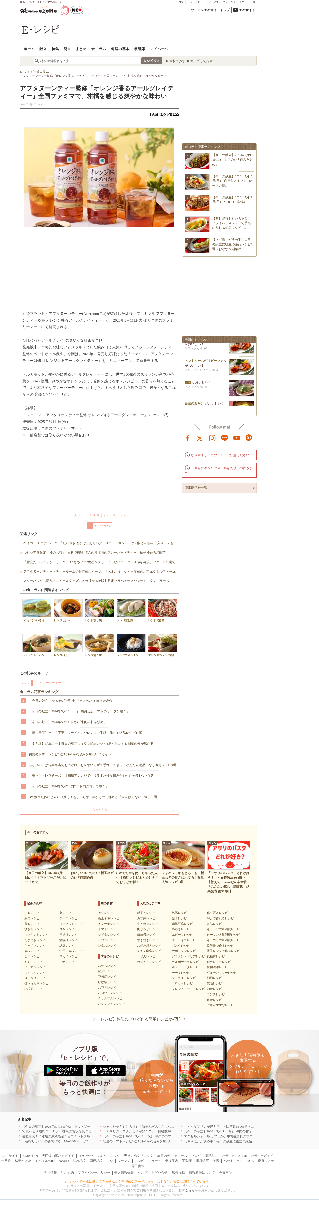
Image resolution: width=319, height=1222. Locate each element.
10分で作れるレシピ (220, 918)
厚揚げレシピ (68, 934)
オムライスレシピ (184, 940)
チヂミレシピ (181, 972)
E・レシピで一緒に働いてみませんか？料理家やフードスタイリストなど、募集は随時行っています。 (138, 1181)
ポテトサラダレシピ (185, 967)
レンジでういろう (36, 610)
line (224, 437)
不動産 (187, 1161)
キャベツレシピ (34, 945)
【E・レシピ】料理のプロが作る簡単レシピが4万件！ (138, 1019)
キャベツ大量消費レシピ (223, 929)
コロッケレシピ (182, 983)
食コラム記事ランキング (39, 692)
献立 (43, 48)
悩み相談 (79, 1161)
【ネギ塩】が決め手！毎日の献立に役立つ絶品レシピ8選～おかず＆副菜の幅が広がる (91, 743)
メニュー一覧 (247, 2)
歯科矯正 (202, 1161)
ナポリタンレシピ (184, 951)
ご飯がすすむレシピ (220, 1005)
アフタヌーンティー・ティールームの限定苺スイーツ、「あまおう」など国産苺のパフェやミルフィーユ (99, 571)
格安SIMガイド (262, 1156)
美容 (216, 1161)
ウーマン (123, 1161)
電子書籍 (137, 1166)
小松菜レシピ (33, 989)
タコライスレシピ (184, 978)
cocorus (64, 1161)
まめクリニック (108, 1156)
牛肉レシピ (31, 913)
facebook (187, 437)
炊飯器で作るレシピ (220, 945)
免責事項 (225, 1172)
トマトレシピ (107, 929)
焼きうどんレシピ (149, 962)
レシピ (139, 1161)
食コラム (98, 48)
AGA (250, 1161)
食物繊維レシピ (217, 967)
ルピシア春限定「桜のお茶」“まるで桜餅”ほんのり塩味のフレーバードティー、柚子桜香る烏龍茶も (96, 552)
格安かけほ (23, 1161)
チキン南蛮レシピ (149, 951)
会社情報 (50, 1172)
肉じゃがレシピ (147, 929)
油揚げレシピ (68, 940)
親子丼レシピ (146, 913)
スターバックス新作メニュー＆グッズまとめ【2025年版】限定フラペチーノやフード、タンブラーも (96, 581)
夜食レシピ (214, 1000)
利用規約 (67, 1172)
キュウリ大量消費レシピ (223, 940)
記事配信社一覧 (196, 488)
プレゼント (229, 2)
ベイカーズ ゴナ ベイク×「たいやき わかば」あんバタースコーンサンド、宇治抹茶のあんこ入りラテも (98, 543)
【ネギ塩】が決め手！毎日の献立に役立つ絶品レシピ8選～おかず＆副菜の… (232, 244)
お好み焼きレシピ (149, 945)
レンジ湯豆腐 (99, 645)
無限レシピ (214, 983)
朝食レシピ (214, 989)
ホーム (29, 48)
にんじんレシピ (34, 972)
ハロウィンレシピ (110, 993)
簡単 (67, 48)
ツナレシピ (66, 962)
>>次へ (105, 526)
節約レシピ (214, 978)
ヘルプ (143, 1172)
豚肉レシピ (31, 918)
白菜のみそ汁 (194, 405)
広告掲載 (178, 1172)
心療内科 (163, 1156)
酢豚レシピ (179, 913)
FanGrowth (86, 1156)
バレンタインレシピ (111, 1004)
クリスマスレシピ (110, 998)
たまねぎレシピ (34, 940)
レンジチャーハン (36, 645)
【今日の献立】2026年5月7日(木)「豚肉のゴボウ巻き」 (69, 786)
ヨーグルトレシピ (71, 924)
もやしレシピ (33, 962)
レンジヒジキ (68, 610)
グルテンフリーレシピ (222, 972)
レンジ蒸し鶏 (99, 610)
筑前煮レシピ (146, 934)
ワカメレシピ (68, 956)
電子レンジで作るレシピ (223, 951)
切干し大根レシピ (71, 951)
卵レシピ (65, 913)
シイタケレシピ (108, 934)
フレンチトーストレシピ (188, 989)
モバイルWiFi (45, 1161)
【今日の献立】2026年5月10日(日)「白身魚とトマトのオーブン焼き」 (79, 711)
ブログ (196, 1156)
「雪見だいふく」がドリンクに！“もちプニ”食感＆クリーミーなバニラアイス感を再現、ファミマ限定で (99, 562)
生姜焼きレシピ (147, 924)
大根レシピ (31, 951)
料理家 (140, 48)
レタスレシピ (107, 945)
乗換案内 (171, 1161)
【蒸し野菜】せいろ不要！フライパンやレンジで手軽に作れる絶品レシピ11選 (85, 733)
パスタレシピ (181, 945)
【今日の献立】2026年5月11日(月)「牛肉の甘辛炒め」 (68, 722)
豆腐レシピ (66, 929)
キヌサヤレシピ (108, 924)
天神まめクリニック (138, 1156)
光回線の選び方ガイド (58, 1156)
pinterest (249, 437)
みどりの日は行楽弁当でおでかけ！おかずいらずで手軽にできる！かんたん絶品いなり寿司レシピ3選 (102, 765)
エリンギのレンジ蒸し (162, 645)
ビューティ (205, 2)
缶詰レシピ (214, 924)
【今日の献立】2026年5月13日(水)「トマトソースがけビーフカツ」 (71, 1126)
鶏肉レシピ (31, 924)
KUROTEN (30, 1156)
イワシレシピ (107, 940)
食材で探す (177, 61)
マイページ (159, 48)
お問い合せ (160, 1172)
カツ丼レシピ (146, 918)
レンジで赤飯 (162, 610)
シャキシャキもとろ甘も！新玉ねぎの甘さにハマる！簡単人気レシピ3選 (155, 1126)
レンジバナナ (68, 645)
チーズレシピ (68, 918)
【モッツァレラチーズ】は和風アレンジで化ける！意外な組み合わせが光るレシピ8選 (91, 775)
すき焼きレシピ (147, 940)
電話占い (211, 1156)
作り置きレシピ (217, 913)
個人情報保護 (124, 1172)
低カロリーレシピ (219, 962)
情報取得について (202, 1172)
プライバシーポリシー (94, 1172)
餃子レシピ (179, 918)
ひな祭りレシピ (108, 982)
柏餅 (188, 384)
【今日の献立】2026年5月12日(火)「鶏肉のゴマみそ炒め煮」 (147, 1136)
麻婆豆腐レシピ (182, 924)
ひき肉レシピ (33, 929)
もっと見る (99, 809)
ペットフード (233, 1161)
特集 (55, 48)
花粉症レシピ (107, 976)
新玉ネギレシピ (108, 918)
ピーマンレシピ (34, 967)
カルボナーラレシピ (185, 962)
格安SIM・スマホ (234, 1156)
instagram (212, 437)
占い (217, 2)
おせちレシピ (107, 965)
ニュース (154, 1161)
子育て (180, 2)
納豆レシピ (66, 945)
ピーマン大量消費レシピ (223, 934)
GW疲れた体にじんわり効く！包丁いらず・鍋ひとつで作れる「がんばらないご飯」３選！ (94, 797)
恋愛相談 (96, 1161)
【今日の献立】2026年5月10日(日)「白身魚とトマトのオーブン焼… (232, 180)
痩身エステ (266, 1161)
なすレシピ (31, 956)
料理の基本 (120, 48)
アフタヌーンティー (47, 682)
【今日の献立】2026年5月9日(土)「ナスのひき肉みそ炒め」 (72, 701)
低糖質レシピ (216, 956)
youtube (236, 437)
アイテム (180, 1156)
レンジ (25, 682)
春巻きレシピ (181, 929)
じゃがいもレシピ (36, 934)
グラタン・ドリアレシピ (188, 956)
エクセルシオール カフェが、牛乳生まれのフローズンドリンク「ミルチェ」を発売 (244, 1136)
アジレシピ (105, 913)
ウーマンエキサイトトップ (210, 10)
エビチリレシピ (182, 934)
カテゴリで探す (201, 61)
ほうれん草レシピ (36, 983)
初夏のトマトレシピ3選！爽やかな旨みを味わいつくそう (70, 754)
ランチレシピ (216, 994)
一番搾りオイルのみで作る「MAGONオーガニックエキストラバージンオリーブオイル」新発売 (91, 1141)
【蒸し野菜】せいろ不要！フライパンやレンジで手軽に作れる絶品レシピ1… (231, 223)
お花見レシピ (107, 987)
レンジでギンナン (131, 645)
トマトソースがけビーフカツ (206, 362)
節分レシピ (105, 971)
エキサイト (247, 10)
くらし (191, 2)
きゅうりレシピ (34, 978)
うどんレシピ (146, 956)
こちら (190, 1190)
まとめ (81, 48)
